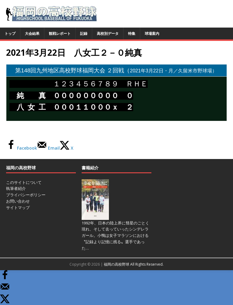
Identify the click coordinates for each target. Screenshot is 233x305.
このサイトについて (24, 182)
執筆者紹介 (16, 188)
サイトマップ (18, 207)
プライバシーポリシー (26, 194)
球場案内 (152, 33)
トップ (10, 33)
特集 (131, 33)
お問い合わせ (18, 201)
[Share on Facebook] (21, 148)
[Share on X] (66, 148)
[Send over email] (48, 148)
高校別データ (108, 33)
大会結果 (32, 33)
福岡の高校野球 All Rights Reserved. (134, 264)
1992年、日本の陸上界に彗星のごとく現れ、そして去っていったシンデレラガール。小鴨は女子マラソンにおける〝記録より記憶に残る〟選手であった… (115, 235)
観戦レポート (60, 33)
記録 (83, 33)
